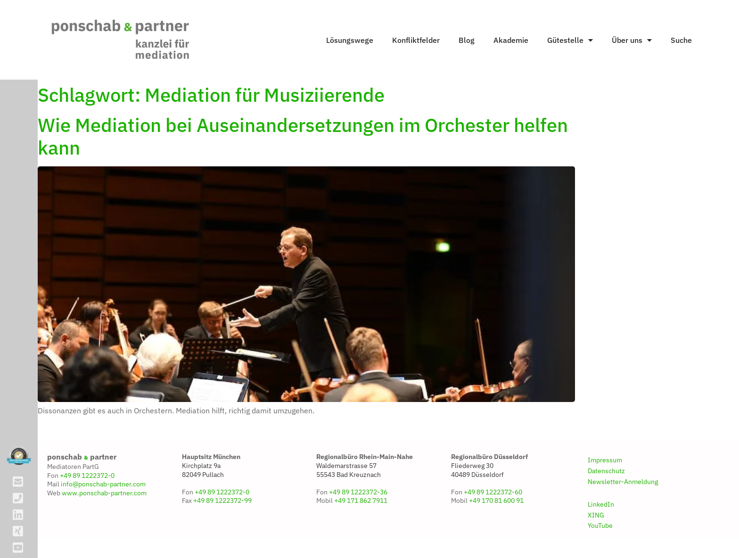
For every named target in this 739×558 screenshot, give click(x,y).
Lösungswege (349, 40)
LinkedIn (601, 504)
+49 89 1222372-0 (87, 475)
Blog (467, 40)
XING (596, 515)
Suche (681, 40)
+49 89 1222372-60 (493, 492)
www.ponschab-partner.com (104, 493)
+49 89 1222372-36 (358, 492)
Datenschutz (606, 471)
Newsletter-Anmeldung (623, 481)
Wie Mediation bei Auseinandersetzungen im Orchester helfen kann (303, 136)
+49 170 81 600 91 (496, 500)
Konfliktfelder (416, 40)
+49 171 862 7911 (360, 500)
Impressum (605, 460)
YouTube (600, 525)
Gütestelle (570, 40)
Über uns (632, 40)
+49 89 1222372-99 (222, 500)
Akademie (510, 40)
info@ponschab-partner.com (103, 484)
